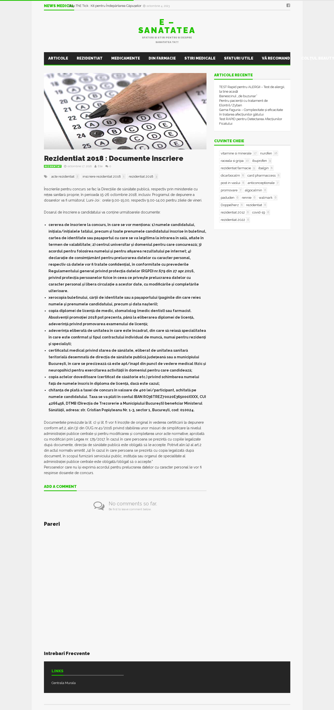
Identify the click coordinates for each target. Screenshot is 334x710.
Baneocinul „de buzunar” (238, 96)
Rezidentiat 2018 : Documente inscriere (113, 158)
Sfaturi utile (238, 58)
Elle (100, 166)
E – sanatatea (167, 26)
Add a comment (60, 487)
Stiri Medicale (199, 58)
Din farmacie (162, 58)
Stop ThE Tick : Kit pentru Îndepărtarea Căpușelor (105, 6)
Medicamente (125, 58)
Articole (58, 58)
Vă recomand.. (277, 58)
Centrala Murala (64, 683)
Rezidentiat (90, 58)
